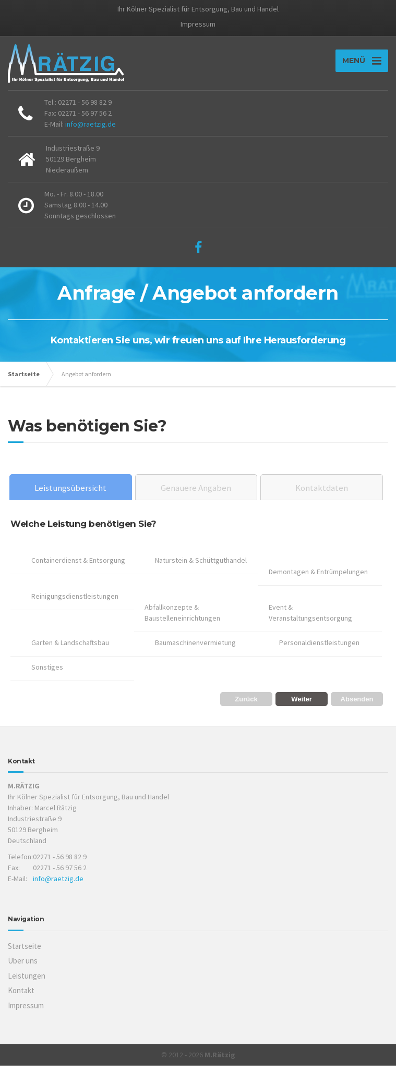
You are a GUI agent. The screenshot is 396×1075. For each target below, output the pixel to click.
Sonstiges (47, 676)
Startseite (24, 383)
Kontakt (21, 1000)
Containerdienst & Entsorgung (78, 569)
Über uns (23, 970)
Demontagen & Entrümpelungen (318, 581)
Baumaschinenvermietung (195, 652)
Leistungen (26, 985)
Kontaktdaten (321, 497)
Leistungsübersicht (70, 497)
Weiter (301, 708)
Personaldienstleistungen (319, 652)
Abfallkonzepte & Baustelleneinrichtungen (182, 622)
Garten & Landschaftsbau (70, 652)
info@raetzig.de (90, 133)
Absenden (357, 708)
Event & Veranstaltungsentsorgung (310, 622)
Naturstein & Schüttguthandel (201, 569)
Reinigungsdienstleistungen (74, 605)
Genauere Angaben (196, 497)
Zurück (246, 708)
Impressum (198, 24)
